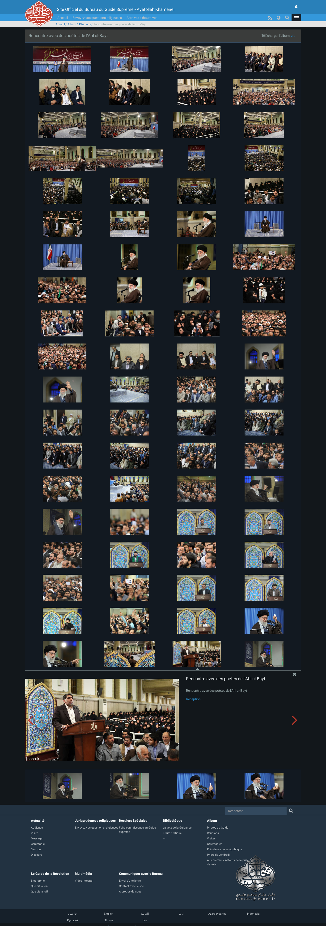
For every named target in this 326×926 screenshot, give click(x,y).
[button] (296, 17)
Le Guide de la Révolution (50, 874)
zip (293, 36)
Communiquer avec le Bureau (141, 874)
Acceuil (62, 18)
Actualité (38, 820)
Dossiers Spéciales (133, 820)
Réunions (85, 24)
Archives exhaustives (142, 18)
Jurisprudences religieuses (95, 820)
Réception (193, 699)
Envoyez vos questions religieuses (97, 18)
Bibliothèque (172, 820)
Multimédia (83, 874)
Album (72, 24)
